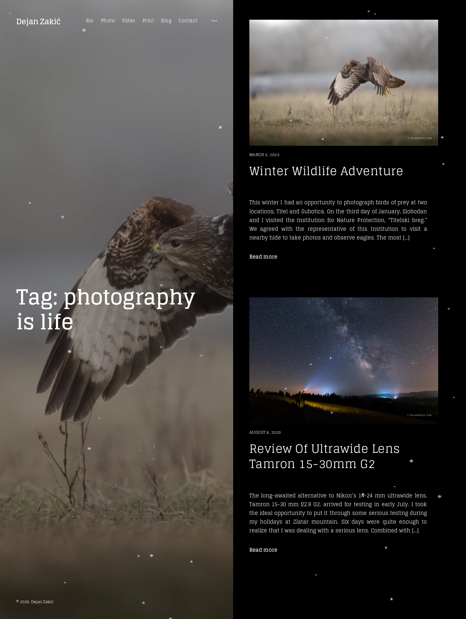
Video (128, 21)
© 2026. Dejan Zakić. (35, 601)
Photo (108, 21)
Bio (90, 21)
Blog (166, 21)
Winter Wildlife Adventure (326, 170)
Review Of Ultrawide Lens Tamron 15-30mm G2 (324, 456)
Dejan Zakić (38, 21)
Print (148, 21)
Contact (188, 21)
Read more (263, 256)
